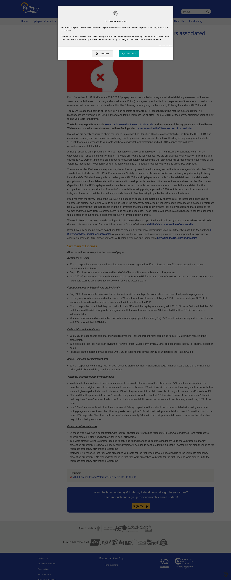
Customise (104, 53)
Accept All (131, 53)
